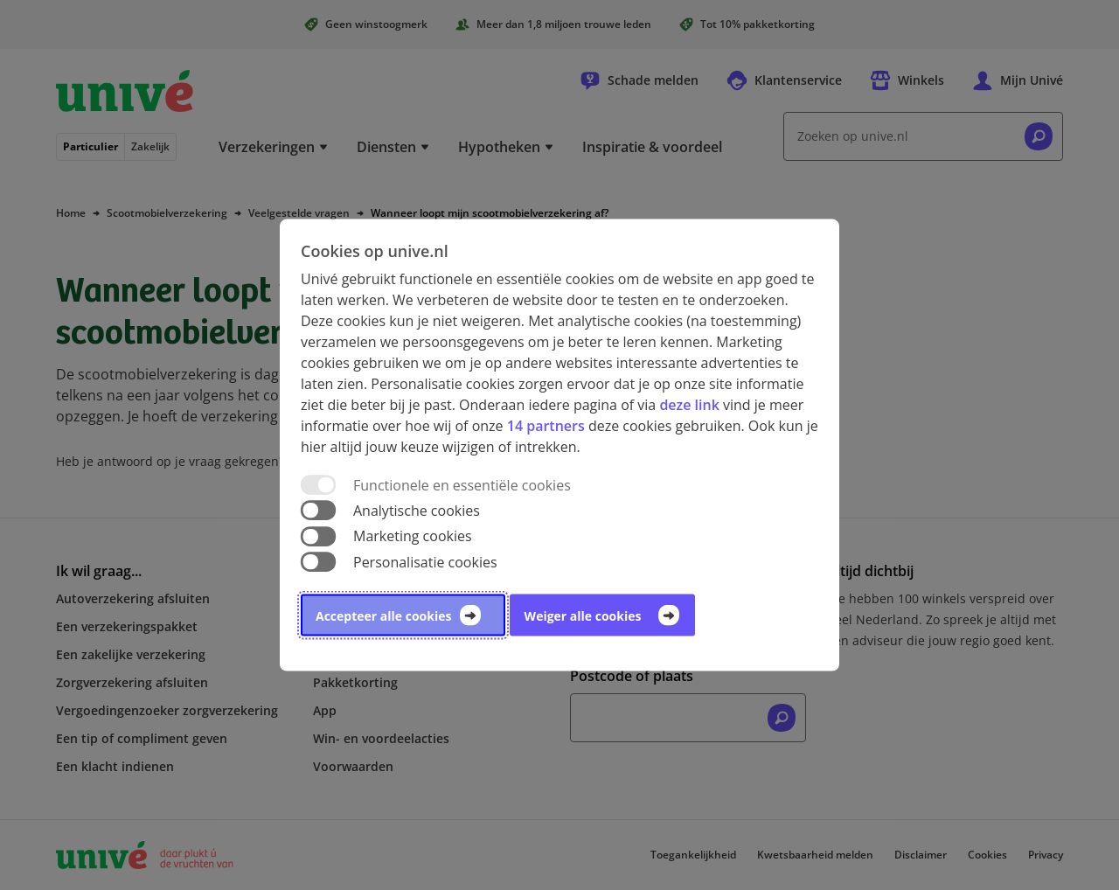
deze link (689, 404)
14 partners (546, 425)
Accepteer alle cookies (383, 615)
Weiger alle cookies (583, 615)
